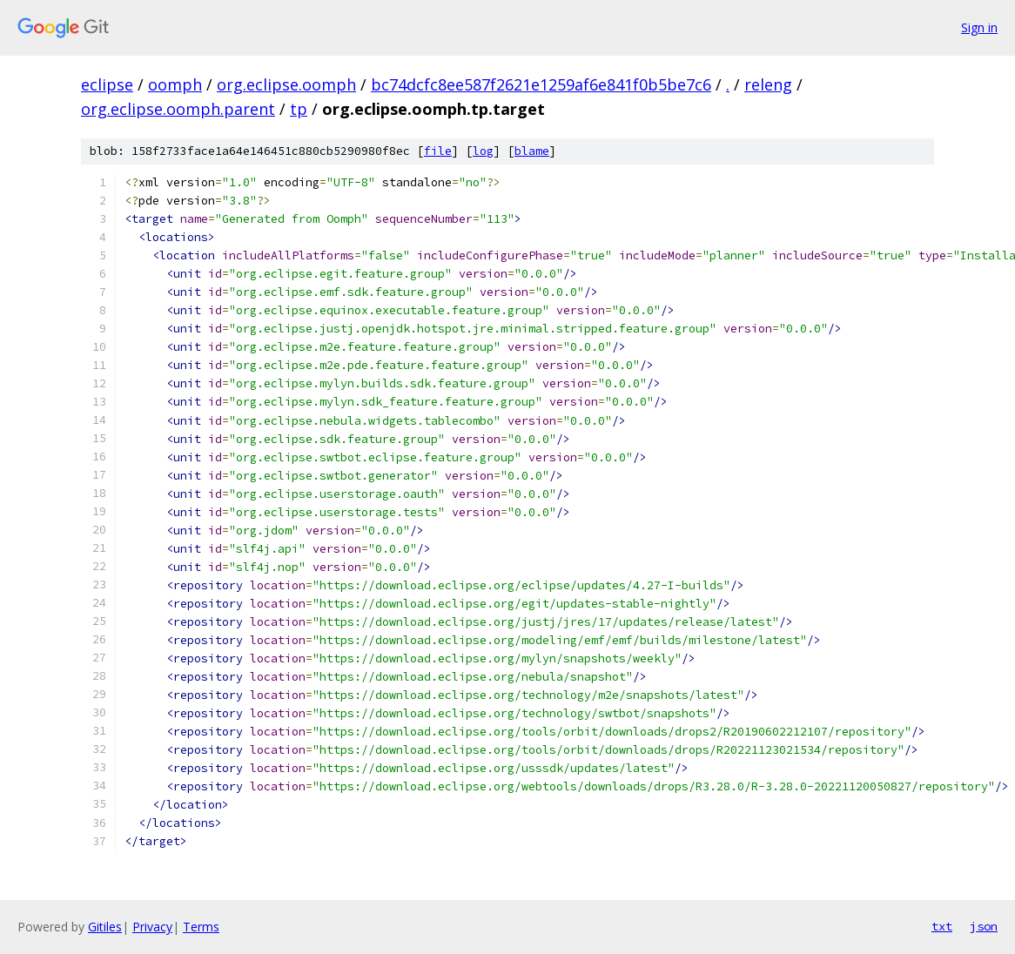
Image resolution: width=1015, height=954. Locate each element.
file (438, 151)
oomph (175, 84)
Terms (201, 926)
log (483, 151)
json (984, 926)
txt (941, 926)
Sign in (979, 27)
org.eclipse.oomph (286, 84)
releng (768, 84)
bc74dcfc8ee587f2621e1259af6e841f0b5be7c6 (541, 84)
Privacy (152, 926)
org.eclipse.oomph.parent (178, 108)
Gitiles (105, 926)
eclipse (107, 84)
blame (531, 151)
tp (298, 108)
